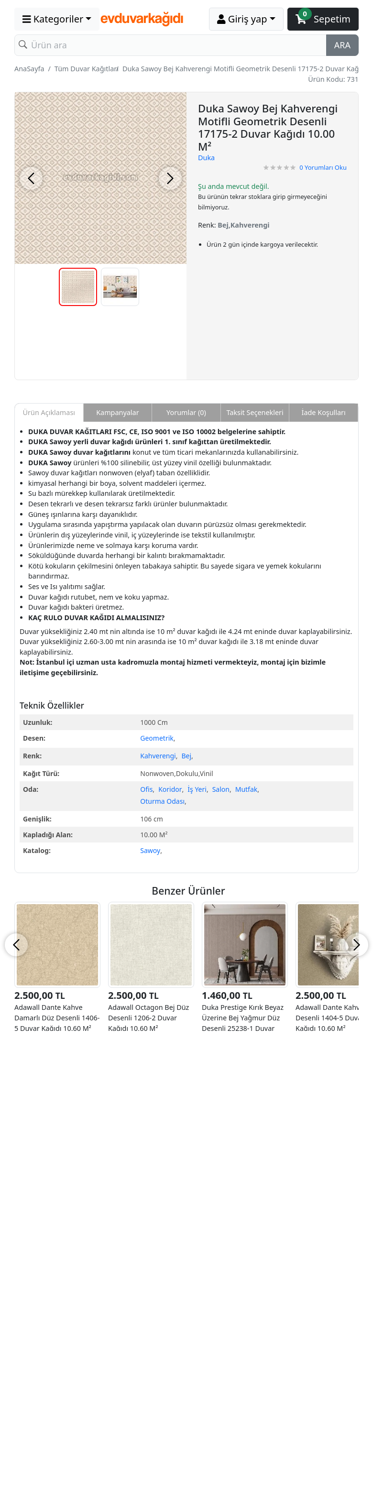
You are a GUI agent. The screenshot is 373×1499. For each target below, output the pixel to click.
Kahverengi (158, 755)
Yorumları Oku (323, 167)
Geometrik (156, 738)
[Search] (170, 45)
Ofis (146, 789)
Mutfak (246, 789)
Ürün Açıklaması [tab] (49, 412)
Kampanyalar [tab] (117, 412)
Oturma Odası (162, 801)
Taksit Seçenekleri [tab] (254, 412)
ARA (342, 45)
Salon (221, 789)
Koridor (170, 789)
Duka (206, 157)
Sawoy (150, 850)
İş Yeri (197, 789)
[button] (56, 19)
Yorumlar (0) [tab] (186, 412)
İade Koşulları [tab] (324, 412)
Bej (187, 755)
